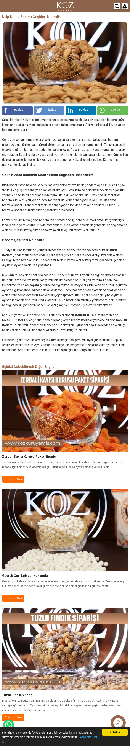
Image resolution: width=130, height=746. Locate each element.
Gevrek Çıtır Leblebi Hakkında (25, 576)
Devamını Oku (13, 479)
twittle (46, 110)
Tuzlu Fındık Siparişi (17, 695)
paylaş (13, 110)
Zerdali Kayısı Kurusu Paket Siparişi (29, 457)
